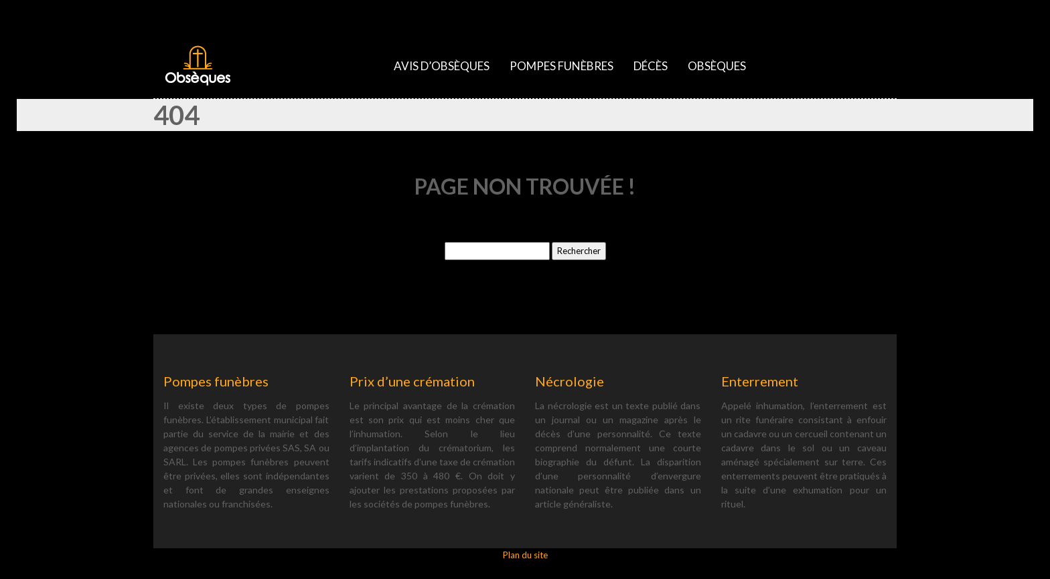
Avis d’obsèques (442, 66)
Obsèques (717, 66)
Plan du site (525, 555)
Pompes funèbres (561, 66)
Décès (650, 66)
